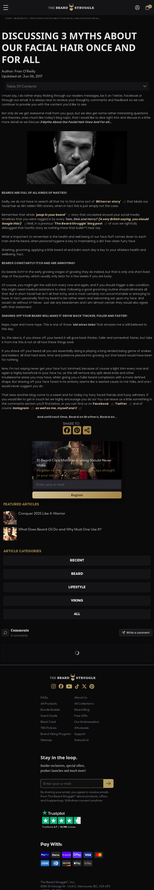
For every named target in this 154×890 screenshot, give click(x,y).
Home (8, 18)
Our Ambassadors (86, 722)
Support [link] (79, 734)
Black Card (48, 722)
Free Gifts (80, 716)
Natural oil (81, 740)
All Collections (84, 704)
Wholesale (81, 728)
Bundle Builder (50, 710)
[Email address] (77, 484)
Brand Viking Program (55, 734)
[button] (67, 430)
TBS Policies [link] (48, 728)
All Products (48, 704)
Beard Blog (20, 18)
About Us (80, 698)
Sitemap (46, 740)
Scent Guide (48, 716)
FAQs (44, 698)
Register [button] (77, 495)
